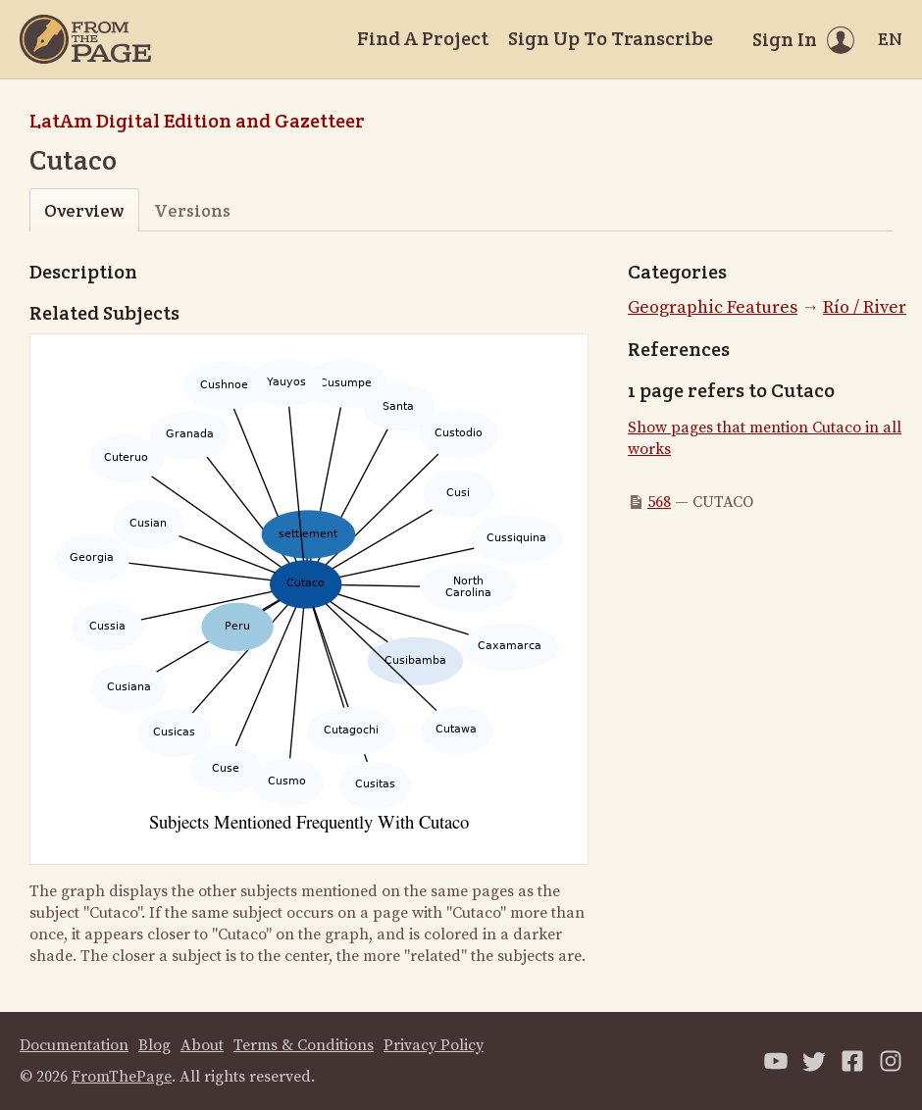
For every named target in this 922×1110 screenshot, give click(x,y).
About (202, 1045)
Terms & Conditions (303, 1045)
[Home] (85, 39)
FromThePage (122, 1076)
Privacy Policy (434, 1045)
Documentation (74, 1045)
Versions (192, 210)
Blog (154, 1045)
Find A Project (422, 38)
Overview (84, 210)
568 (659, 502)
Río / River (864, 307)
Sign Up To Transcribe (610, 38)
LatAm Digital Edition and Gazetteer (197, 120)
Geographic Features (712, 307)
